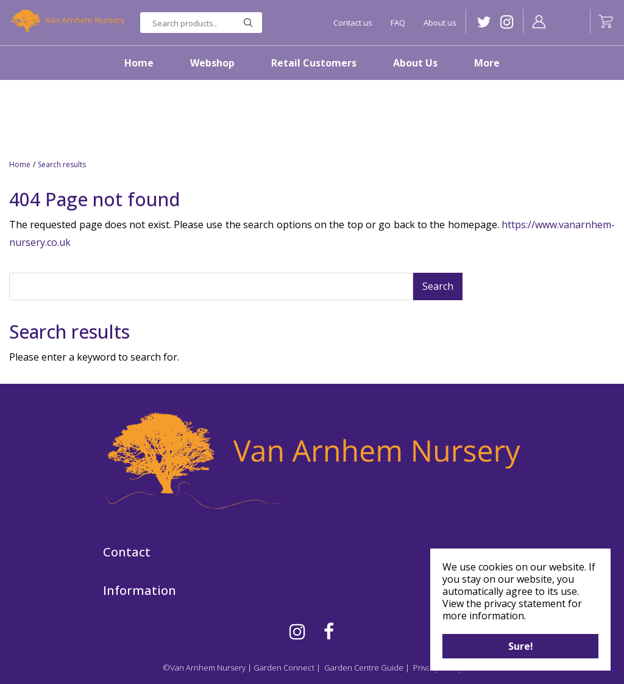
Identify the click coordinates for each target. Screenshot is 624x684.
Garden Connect (284, 667)
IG (506, 22)
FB (329, 631)
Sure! (520, 646)
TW (484, 22)
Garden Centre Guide (363, 667)
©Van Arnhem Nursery (204, 667)
